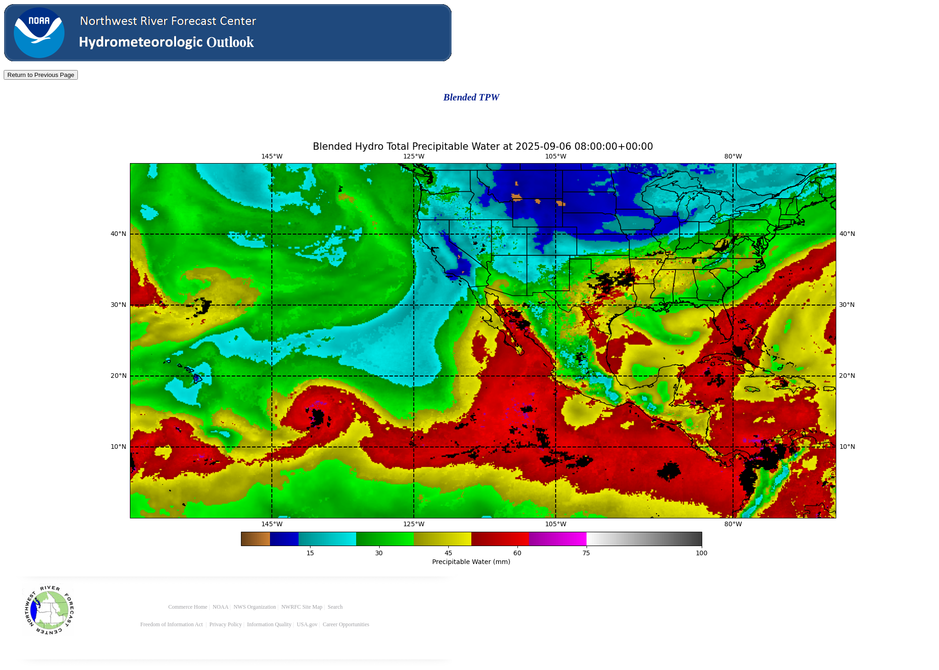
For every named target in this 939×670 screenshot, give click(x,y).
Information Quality (269, 624)
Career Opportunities (346, 624)
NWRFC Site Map (301, 607)
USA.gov (307, 624)
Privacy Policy (226, 624)
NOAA (221, 607)
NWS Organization (255, 607)
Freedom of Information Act (173, 624)
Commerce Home (187, 607)
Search (335, 607)
